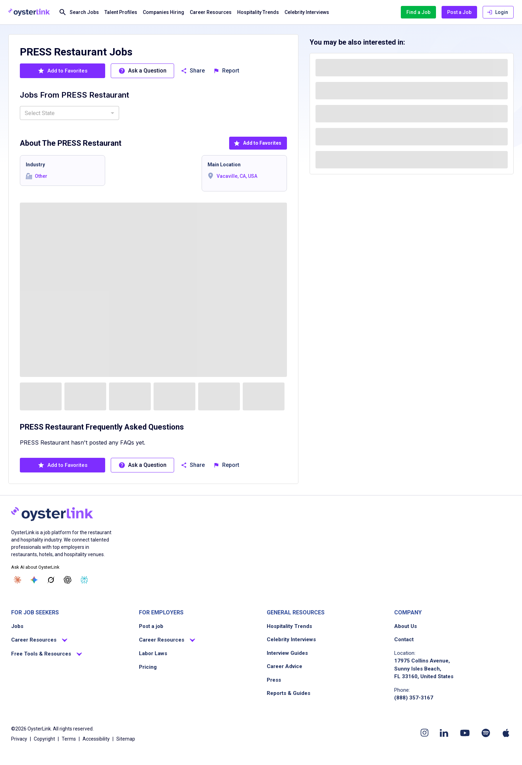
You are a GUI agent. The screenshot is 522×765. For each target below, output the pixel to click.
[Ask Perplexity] (84, 580)
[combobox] (69, 113)
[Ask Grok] (51, 580)
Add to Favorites (257, 143)
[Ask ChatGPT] (67, 580)
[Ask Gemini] (34, 580)
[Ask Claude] (17, 580)
